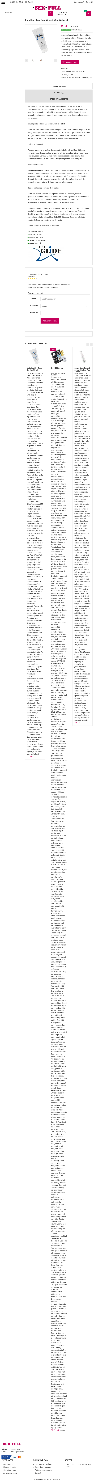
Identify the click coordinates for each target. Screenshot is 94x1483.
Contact (89, 2)
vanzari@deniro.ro (17, 1452)
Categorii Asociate (59, 99)
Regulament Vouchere (43, 1464)
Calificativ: (33, 305)
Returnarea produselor (43, 1470)
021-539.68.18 (16, 2)
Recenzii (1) (59, 93)
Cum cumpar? (78, 2)
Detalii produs (59, 86)
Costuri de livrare (9, 1470)
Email (28, 2)
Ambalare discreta (10, 1473)
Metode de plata (9, 1467)
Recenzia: (33, 312)
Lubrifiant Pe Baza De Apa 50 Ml (34, 369)
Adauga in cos (71, 62)
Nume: (34, 298)
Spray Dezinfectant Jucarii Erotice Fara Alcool (82, 370)
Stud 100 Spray (57, 368)
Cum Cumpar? (8, 1464)
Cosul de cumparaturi (43, 1467)
